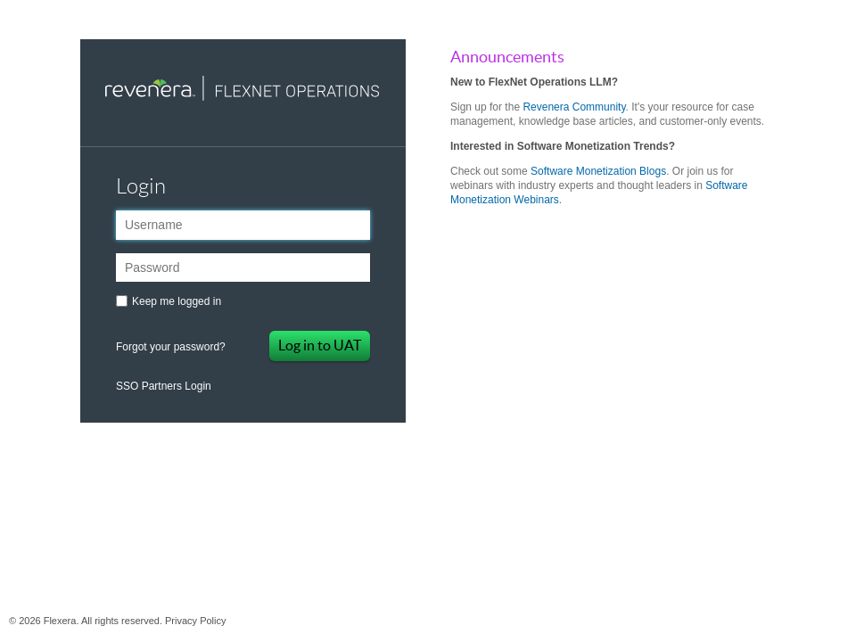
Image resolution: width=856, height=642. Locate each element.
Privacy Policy (195, 620)
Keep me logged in (176, 301)
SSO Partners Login (163, 386)
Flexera (428, 452)
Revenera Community (574, 107)
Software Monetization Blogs (598, 171)
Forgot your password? (171, 347)
